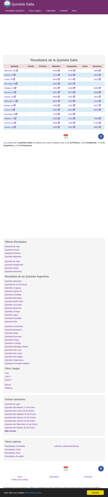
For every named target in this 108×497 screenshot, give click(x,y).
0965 (97, 127)
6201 (56, 92)
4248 (71, 88)
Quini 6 (8, 380)
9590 (97, 92)
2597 (71, 127)
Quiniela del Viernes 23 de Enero (20, 417)
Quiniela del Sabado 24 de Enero (20, 414)
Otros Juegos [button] (35, 11)
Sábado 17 (10, 118)
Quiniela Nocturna (13, 271)
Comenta (88, 477)
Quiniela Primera (13, 253)
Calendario (51, 11)
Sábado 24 (10, 88)
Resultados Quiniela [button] (14, 11)
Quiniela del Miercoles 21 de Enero (21, 424)
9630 (97, 110)
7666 (97, 118)
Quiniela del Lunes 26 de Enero (19, 411)
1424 (97, 101)
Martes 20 (9, 105)
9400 (56, 97)
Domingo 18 (10, 114)
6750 (71, 71)
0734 (71, 101)
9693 (56, 123)
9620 (71, 75)
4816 (56, 79)
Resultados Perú (12, 453)
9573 (71, 92)
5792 (97, 123)
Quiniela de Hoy (12, 246)
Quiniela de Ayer (12, 261)
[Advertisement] (54, 34)
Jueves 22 (10, 97)
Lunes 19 (9, 110)
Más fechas (10, 431)
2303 (56, 127)
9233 (56, 71)
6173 (71, 79)
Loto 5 (8, 376)
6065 (97, 88)
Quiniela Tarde (11, 268)
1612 (97, 79)
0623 (71, 110)
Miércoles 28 (11, 71)
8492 (56, 110)
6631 (56, 101)
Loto (7, 373)
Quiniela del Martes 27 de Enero (20, 407)
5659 (56, 105)
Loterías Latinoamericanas (66, 446)
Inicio (74, 11)
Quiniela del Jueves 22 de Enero (20, 421)
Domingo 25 (10, 84)
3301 (71, 97)
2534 (56, 84)
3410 (71, 114)
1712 (56, 75)
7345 (71, 123)
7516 (56, 114)
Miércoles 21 (11, 101)
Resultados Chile (13, 449)
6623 (71, 84)
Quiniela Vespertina (14, 264)
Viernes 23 (10, 92)
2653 (56, 88)
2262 (71, 105)
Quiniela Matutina (13, 256)
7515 (71, 118)
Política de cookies (20, 479)
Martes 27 (9, 75)
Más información (33, 492)
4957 (97, 105)
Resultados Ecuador (14, 456)
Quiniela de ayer (12, 404)
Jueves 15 (10, 127)
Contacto (64, 11)
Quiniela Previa (12, 250)
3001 (97, 75)
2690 (97, 71)
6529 (56, 118)
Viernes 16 (10, 123)
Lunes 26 (9, 79)
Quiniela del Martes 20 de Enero (20, 427)
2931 (97, 97)
